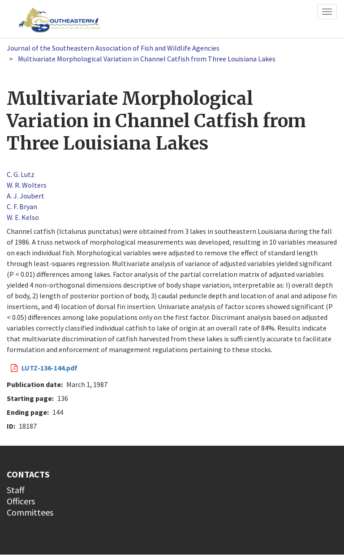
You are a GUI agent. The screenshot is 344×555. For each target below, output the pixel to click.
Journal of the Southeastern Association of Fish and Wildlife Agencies (113, 47)
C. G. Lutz (20, 174)
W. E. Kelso (23, 217)
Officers (21, 501)
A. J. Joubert (25, 195)
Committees (30, 512)
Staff (16, 489)
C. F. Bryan (22, 206)
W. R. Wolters (27, 185)
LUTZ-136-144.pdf (49, 367)
